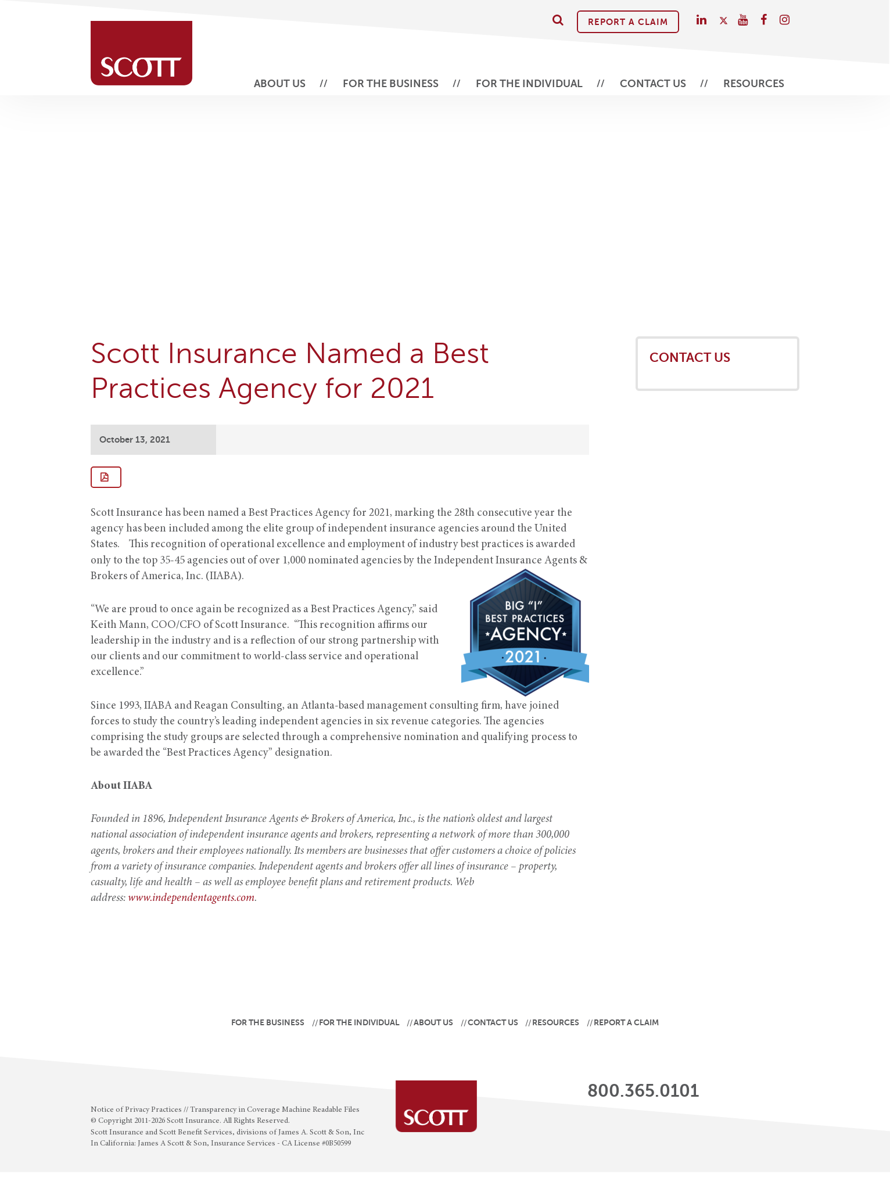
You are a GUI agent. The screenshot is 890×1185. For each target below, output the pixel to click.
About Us (280, 83)
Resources (753, 83)
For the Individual (529, 83)
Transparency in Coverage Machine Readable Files (275, 1110)
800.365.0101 (643, 1091)
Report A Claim (628, 22)
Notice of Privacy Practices (136, 1110)
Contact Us (653, 83)
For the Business (391, 83)
